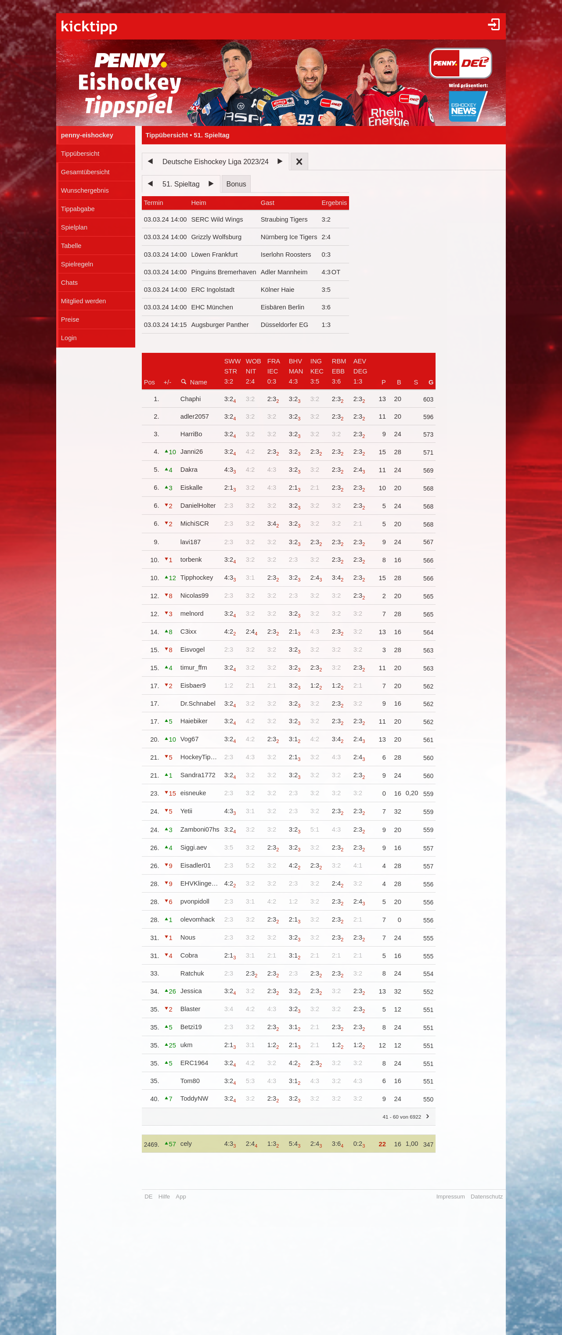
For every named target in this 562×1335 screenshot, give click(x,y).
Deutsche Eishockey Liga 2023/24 (215, 161)
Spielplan (74, 227)
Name (193, 382)
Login (69, 337)
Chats (69, 282)
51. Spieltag (181, 184)
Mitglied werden (83, 301)
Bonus (236, 184)
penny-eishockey (87, 135)
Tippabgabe (78, 208)
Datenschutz (487, 1196)
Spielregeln (77, 264)
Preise (70, 319)
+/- (168, 382)
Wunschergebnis (85, 190)
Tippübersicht (80, 153)
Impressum (450, 1196)
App (181, 1196)
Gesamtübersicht (85, 172)
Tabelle (71, 245)
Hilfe (164, 1196)
